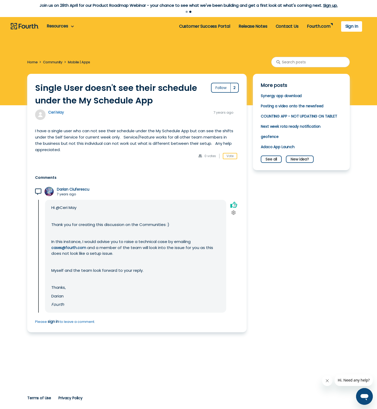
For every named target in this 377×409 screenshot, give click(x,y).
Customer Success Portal (204, 26)
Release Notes (253, 26)
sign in (53, 321)
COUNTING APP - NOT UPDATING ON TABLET (299, 116)
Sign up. (330, 5)
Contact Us (287, 26)
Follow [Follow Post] (220, 87)
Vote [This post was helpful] (230, 156)
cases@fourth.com (68, 247)
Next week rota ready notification (290, 126)
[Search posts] (310, 62)
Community (52, 62)
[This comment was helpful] (234, 204)
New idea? (300, 159)
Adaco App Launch (278, 147)
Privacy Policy (70, 398)
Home (32, 62)
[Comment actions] (233, 212)
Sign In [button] (351, 26)
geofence (270, 136)
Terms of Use (39, 398)
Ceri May (56, 112)
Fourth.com (318, 26)
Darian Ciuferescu (73, 189)
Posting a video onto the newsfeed (292, 106)
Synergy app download (281, 95)
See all (271, 159)
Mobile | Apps (79, 62)
